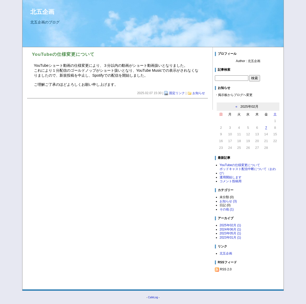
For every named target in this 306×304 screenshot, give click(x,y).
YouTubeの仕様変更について (240, 165)
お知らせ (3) (228, 201)
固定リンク (177, 93)
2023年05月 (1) (230, 233)
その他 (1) (227, 209)
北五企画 (42, 11)
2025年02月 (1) (230, 225)
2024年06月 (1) (230, 229)
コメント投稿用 (231, 181)
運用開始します (231, 177)
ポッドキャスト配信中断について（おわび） (248, 171)
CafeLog (153, 297)
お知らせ (198, 93)
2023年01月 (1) (230, 237)
